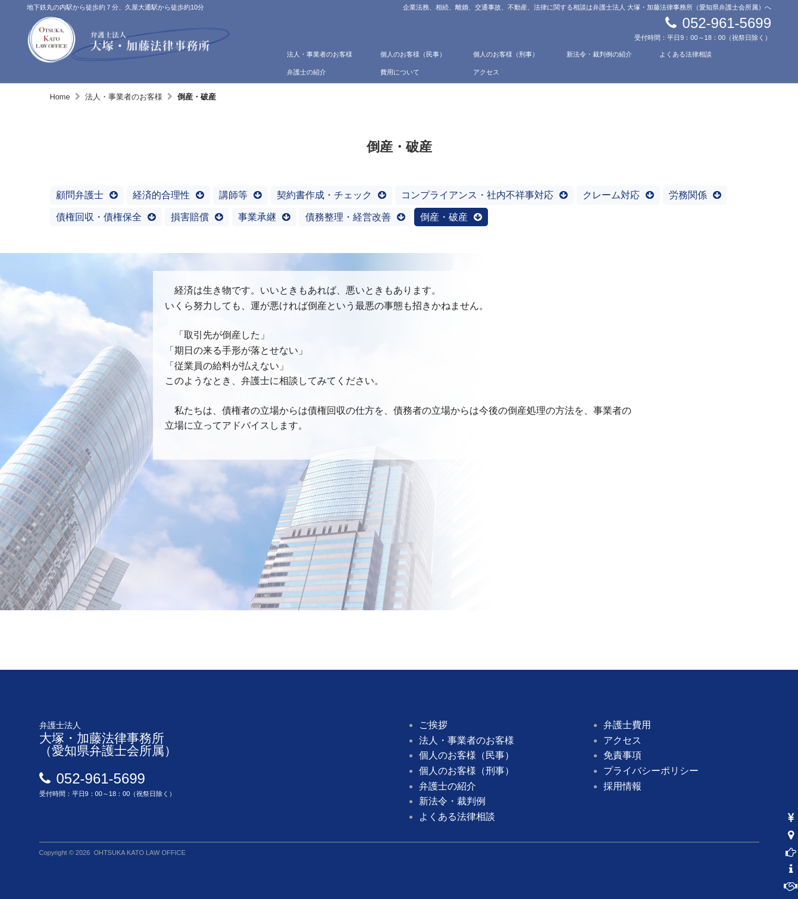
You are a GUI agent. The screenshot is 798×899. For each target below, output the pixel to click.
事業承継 (257, 217)
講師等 (233, 195)
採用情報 (622, 786)
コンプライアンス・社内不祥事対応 (477, 195)
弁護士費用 (627, 725)
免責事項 (622, 755)
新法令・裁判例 (452, 801)
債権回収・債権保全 (99, 217)
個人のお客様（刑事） (506, 54)
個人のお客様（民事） (413, 54)
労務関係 (688, 195)
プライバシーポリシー (651, 771)
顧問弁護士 (80, 195)
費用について (400, 72)
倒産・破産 (444, 217)
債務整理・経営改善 (348, 217)
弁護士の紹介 (306, 72)
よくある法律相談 (685, 54)
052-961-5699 (727, 23)
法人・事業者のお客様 (319, 54)
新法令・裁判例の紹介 (599, 54)
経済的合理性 (161, 195)
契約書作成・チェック (324, 195)
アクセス (486, 72)
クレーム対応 (611, 195)
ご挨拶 (433, 725)
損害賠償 (190, 217)
